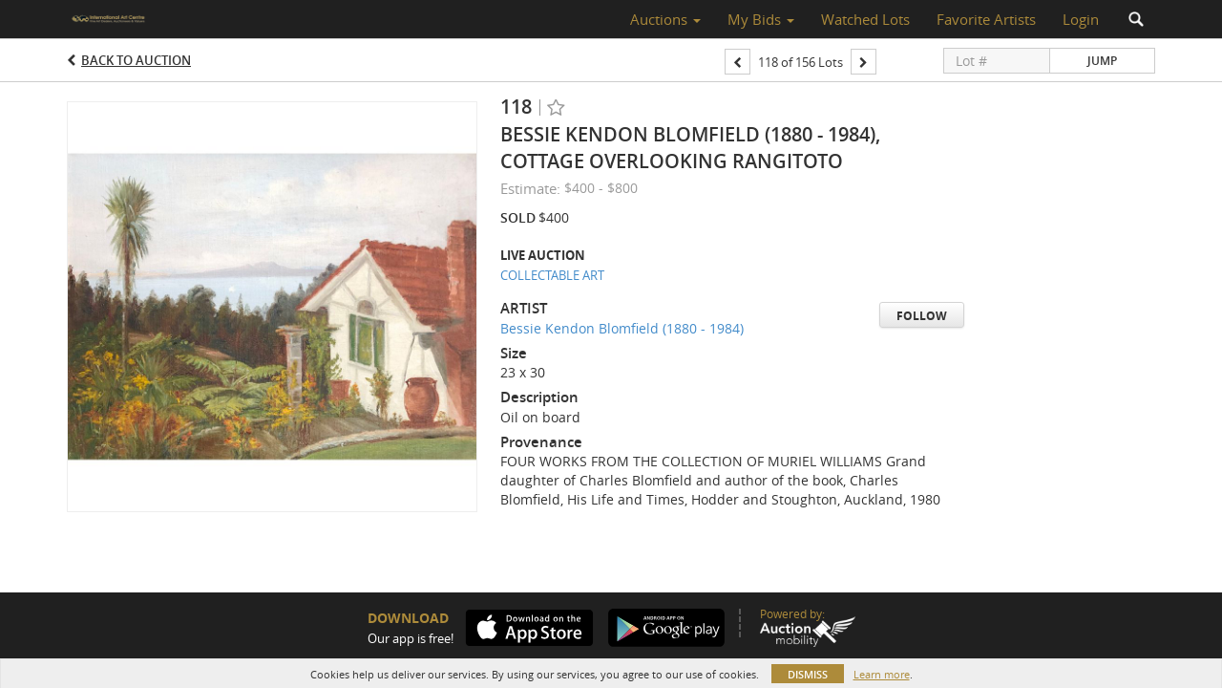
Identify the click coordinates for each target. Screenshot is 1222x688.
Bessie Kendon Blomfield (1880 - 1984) (622, 328)
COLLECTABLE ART (552, 275)
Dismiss (808, 674)
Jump (1102, 61)
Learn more (881, 674)
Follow (921, 316)
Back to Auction (136, 60)
